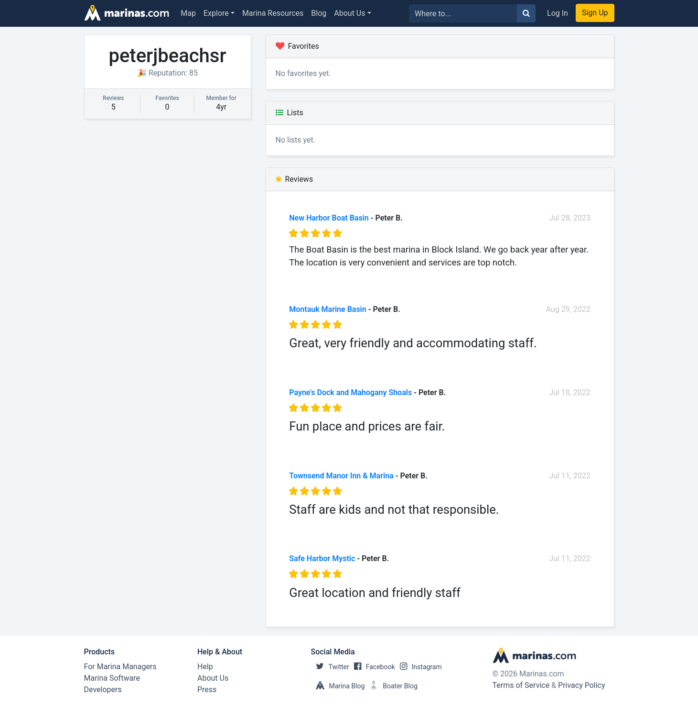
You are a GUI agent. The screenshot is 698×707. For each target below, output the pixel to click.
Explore (216, 13)
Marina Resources (272, 13)
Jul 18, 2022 (570, 392)
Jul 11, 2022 (570, 475)
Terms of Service (521, 685)
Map (188, 13)
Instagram (418, 667)
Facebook (372, 667)
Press (206, 689)
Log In (557, 13)
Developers (103, 689)
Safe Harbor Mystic (322, 558)
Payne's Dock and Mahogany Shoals (350, 392)
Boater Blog (391, 686)
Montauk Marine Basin (327, 309)
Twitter (330, 667)
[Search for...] (463, 13)
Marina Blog (338, 686)
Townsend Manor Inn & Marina (341, 475)
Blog (318, 13)
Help (205, 666)
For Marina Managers (120, 666)
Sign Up (595, 12)
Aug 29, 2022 (568, 309)
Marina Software (112, 678)
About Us (349, 13)
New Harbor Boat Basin (328, 217)
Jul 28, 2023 (570, 217)
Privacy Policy (581, 685)
